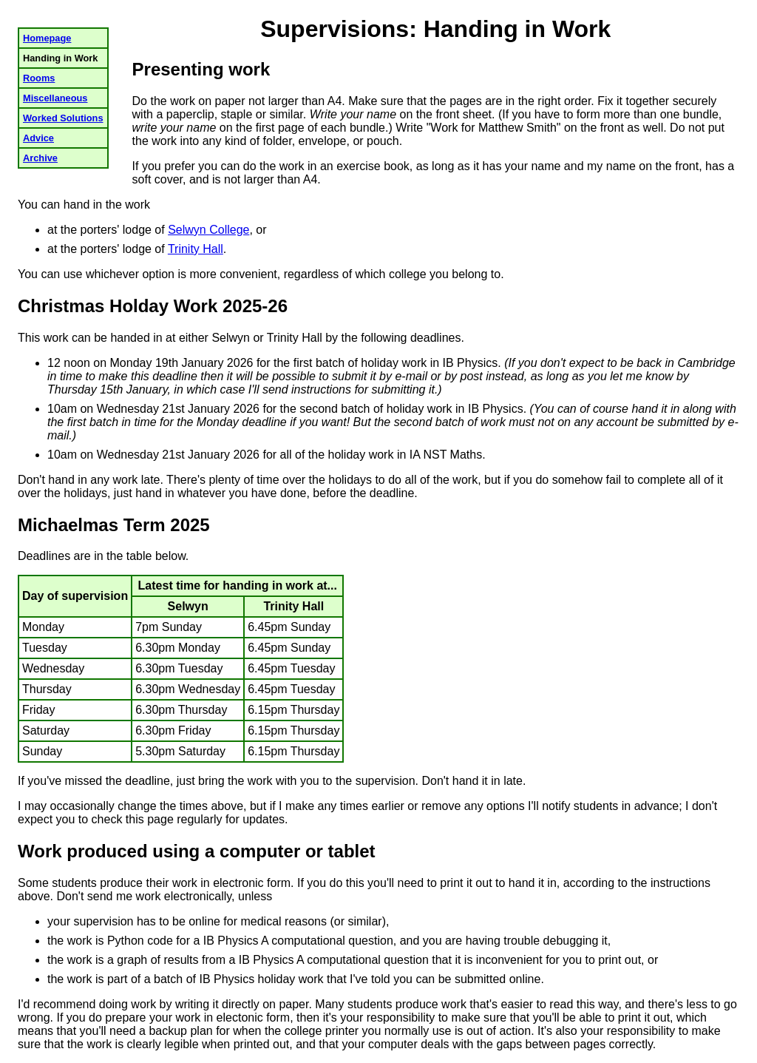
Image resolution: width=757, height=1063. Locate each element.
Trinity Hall (195, 249)
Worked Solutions (63, 118)
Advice (38, 138)
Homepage (47, 38)
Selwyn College (208, 229)
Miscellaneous (55, 98)
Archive (40, 157)
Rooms (39, 78)
